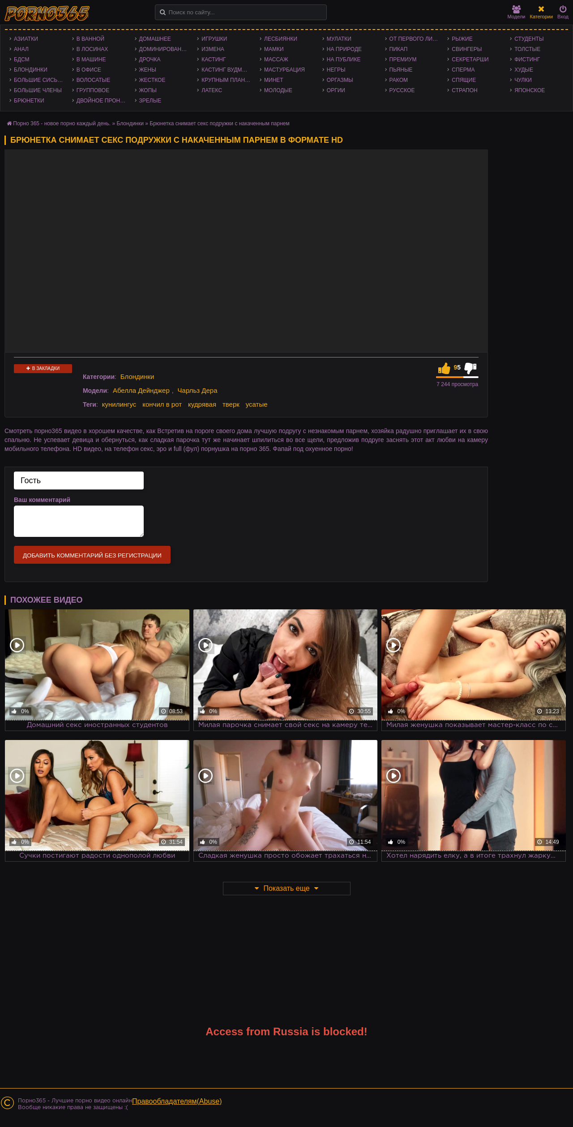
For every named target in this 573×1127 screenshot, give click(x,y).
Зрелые (150, 101)
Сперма (463, 70)
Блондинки (30, 70)
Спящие (464, 80)
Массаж (276, 59)
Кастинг (213, 59)
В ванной (90, 39)
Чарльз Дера (198, 390)
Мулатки (339, 39)
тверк (230, 404)
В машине (91, 59)
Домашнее (155, 39)
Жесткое (152, 80)
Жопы (148, 90)
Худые (523, 70)
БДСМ (22, 59)
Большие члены (38, 90)
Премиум (403, 59)
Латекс (211, 90)
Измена (212, 49)
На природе (344, 49)
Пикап (398, 49)
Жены (147, 70)
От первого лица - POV (416, 39)
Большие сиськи (39, 80)
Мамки (274, 49)
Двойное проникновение (103, 101)
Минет (273, 80)
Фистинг (527, 59)
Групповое (93, 90)
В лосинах (92, 49)
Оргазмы (340, 80)
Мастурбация (284, 70)
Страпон (464, 90)
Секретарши (470, 59)
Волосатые (93, 80)
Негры (336, 70)
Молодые (278, 90)
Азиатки (26, 39)
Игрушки (214, 39)
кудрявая (202, 404)
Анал (21, 49)
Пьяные (401, 70)
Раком (398, 80)
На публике (344, 59)
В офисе (89, 70)
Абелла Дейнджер (141, 390)
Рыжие (462, 39)
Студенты (528, 39)
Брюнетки (29, 101)
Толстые (527, 49)
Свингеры (467, 49)
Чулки (523, 80)
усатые (257, 404)
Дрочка (150, 59)
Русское (402, 90)
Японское (529, 90)
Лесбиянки (280, 39)
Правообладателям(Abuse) (177, 1101)
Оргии (336, 90)
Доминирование (164, 49)
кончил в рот (162, 404)
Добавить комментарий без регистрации (92, 555)
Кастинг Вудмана (227, 70)
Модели (517, 12)
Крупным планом (227, 80)
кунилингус (119, 404)
